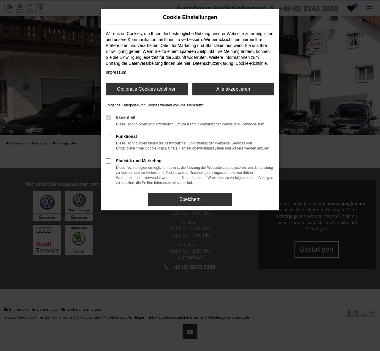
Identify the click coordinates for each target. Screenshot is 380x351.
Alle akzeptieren (233, 89)
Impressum (116, 72)
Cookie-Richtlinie (251, 63)
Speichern (190, 199)
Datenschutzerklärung (213, 63)
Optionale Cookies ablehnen (147, 89)
